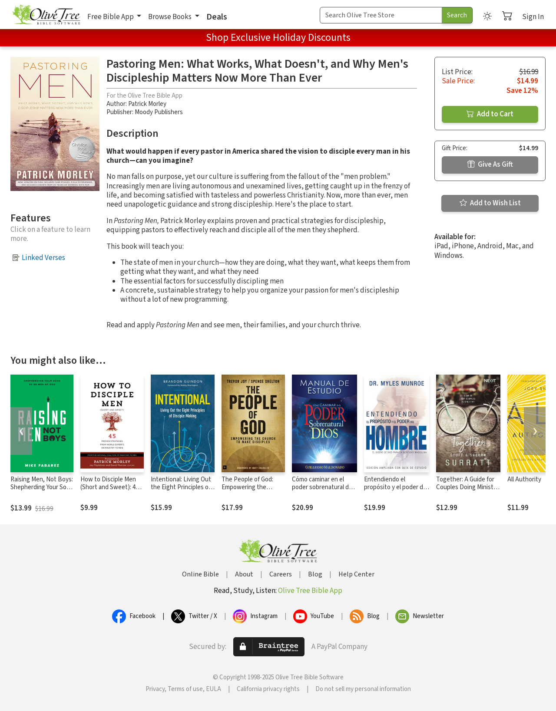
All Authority (524, 479)
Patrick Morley (147, 104)
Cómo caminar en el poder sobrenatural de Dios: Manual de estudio (324, 487)
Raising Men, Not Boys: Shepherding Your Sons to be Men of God (41, 487)
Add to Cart (490, 114)
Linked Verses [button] (43, 258)
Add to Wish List (490, 203)
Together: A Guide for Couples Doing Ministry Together (467, 487)
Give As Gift (490, 164)
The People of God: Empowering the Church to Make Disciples (247, 492)
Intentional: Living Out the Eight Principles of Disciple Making (181, 487)
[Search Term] (381, 15)
